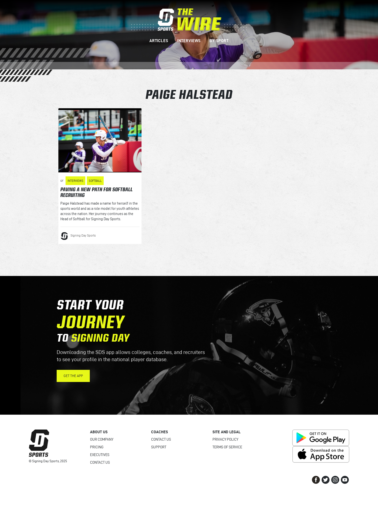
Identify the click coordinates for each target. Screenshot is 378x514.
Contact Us (100, 462)
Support (158, 447)
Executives (99, 455)
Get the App (73, 376)
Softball (95, 180)
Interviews (75, 180)
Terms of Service (227, 447)
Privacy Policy (225, 439)
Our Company (101, 439)
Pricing (96, 447)
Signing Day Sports (83, 235)
